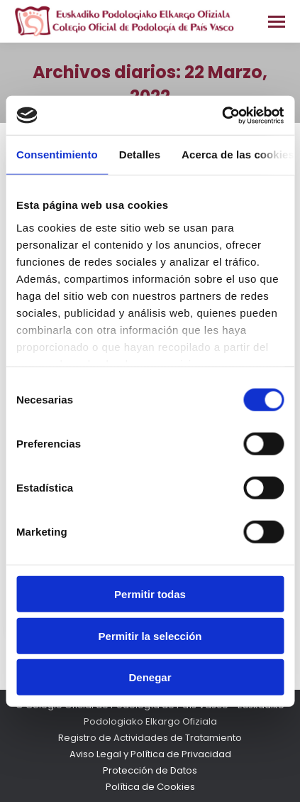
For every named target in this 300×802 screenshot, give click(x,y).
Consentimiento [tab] (57, 154)
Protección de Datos (150, 770)
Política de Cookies (150, 786)
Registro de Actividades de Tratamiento (150, 737)
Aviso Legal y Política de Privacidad (150, 754)
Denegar (149, 677)
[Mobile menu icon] (276, 22)
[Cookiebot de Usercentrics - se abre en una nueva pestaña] (222, 115)
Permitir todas (150, 594)
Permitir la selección (150, 635)
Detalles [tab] (139, 154)
